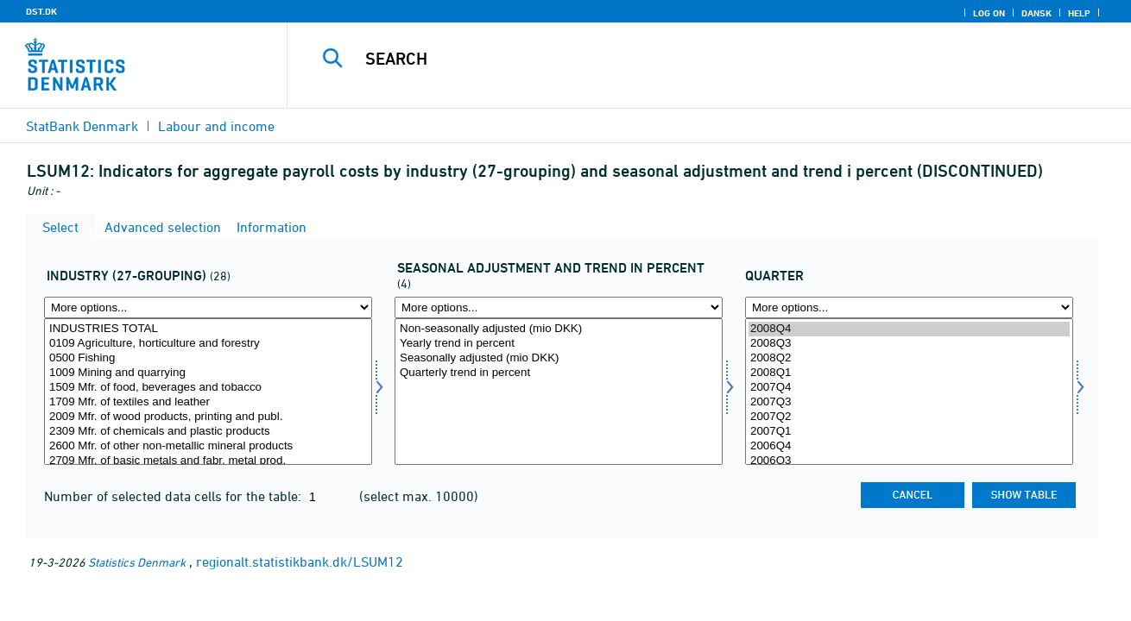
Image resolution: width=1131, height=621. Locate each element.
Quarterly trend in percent (558, 373)
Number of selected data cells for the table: (174, 496)
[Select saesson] (559, 391)
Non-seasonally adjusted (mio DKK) (558, 329)
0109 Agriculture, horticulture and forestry (208, 343)
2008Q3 (909, 343)
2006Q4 (909, 446)
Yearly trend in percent (558, 343)
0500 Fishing (208, 358)
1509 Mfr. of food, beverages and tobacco (208, 387)
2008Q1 (909, 373)
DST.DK (41, 11)
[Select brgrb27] (208, 391)
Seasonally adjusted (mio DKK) (558, 358)
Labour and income (216, 126)
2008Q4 (909, 329)
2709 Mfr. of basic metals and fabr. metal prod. (208, 461)
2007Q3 (909, 402)
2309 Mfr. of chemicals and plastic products (208, 431)
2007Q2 (909, 417)
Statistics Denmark (137, 562)
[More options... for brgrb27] (208, 307)
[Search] (691, 58)
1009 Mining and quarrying (208, 373)
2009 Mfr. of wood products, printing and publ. (208, 417)
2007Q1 (909, 431)
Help (1079, 13)
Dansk (1036, 13)
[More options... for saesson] (559, 307)
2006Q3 (909, 461)
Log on (989, 13)
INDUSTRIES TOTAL (208, 329)
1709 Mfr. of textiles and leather (208, 402)
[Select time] (909, 391)
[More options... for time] (909, 307)
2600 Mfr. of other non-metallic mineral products (208, 446)
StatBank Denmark (82, 126)
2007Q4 (909, 387)
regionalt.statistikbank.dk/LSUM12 (299, 561)
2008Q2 (909, 358)
